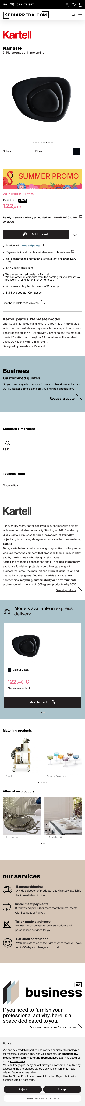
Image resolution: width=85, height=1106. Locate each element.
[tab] (33, 142)
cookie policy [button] (17, 1061)
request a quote (26, 259)
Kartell (45, 274)
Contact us (35, 292)
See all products (66, 590)
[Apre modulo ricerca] (73, 15)
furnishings (57, 562)
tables (24, 562)
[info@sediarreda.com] (12, 5)
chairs (15, 562)
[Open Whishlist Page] (74, 5)
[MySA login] (67, 5)
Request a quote (62, 398)
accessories (36, 562)
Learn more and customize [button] (42, 1098)
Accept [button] (62, 1089)
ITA (5, 4)
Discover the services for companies (53, 1027)
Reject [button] (23, 1089)
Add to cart (35, 234)
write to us (46, 280)
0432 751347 (25, 5)
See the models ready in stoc (21, 303)
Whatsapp (52, 286)
